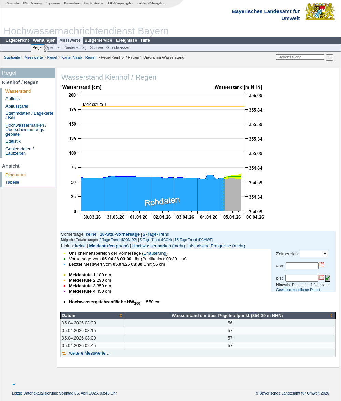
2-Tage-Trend (156, 234)
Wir (25, 3)
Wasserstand (18, 91)
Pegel (38, 47)
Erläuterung (154, 253)
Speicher (53, 47)
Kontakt (36, 3)
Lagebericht (17, 40)
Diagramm (15, 174)
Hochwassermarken (151, 245)
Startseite (13, 3)
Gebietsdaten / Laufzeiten (19, 151)
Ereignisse (126, 40)
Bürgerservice (98, 40)
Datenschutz (72, 3)
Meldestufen (102, 245)
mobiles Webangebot (150, 3)
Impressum (52, 3)
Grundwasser (117, 47)
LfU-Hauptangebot (120, 3)
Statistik (13, 141)
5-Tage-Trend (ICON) (156, 240)
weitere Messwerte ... (89, 353)
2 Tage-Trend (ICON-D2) (118, 240)
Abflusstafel (16, 106)
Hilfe (145, 40)
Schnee (96, 47)
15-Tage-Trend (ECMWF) (194, 240)
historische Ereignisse (210, 245)
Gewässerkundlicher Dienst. (299, 290)
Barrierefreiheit (94, 3)
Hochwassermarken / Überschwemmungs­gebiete (25, 130)
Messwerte (69, 40)
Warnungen (44, 40)
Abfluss (12, 98)
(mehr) (122, 245)
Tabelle (12, 182)
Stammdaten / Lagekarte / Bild (29, 115)
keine (91, 234)
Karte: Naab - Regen (79, 57)
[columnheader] (93, 315)
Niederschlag (75, 47)
